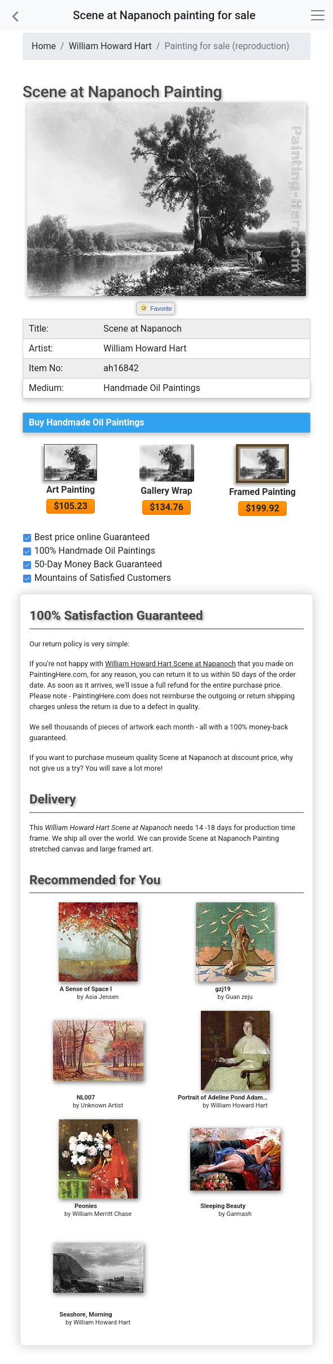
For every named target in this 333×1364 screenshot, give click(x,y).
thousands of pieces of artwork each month (124, 727)
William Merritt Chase (102, 1214)
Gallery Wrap (166, 490)
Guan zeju (238, 997)
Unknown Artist (102, 1105)
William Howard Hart (110, 46)
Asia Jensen (102, 997)
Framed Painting (262, 491)
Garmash (239, 1214)
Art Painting (70, 489)
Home (44, 46)
